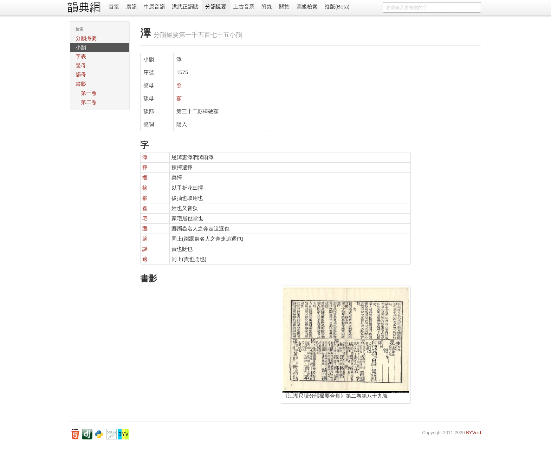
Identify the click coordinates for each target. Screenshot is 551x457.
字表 (81, 56)
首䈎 (114, 6)
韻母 (81, 75)
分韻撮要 (215, 6)
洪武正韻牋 (185, 6)
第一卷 (89, 93)
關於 (284, 6)
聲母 (81, 65)
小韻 (81, 47)
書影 (81, 84)
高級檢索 (307, 6)
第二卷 (89, 102)
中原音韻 (154, 6)
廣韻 (131, 6)
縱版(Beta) (337, 6)
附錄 (266, 6)
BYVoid (473, 432)
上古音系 (243, 6)
